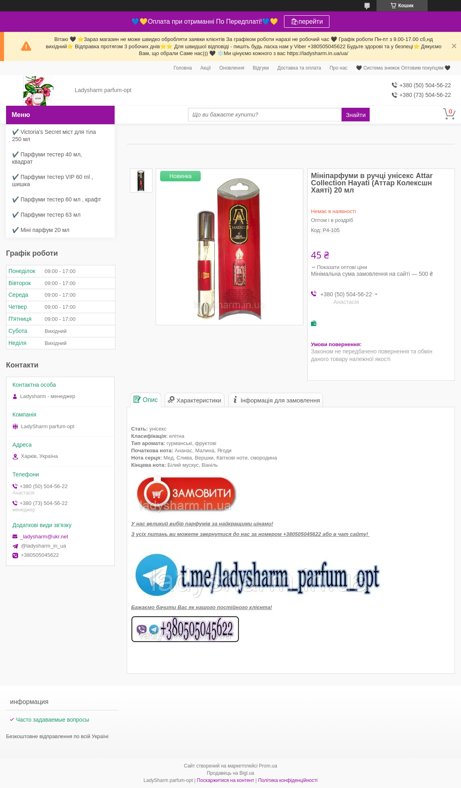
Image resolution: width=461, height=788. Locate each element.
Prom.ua (268, 766)
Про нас (338, 68)
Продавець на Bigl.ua (230, 773)
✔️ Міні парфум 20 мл (41, 230)
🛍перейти (306, 21)
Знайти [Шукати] (356, 114)
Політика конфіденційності (288, 780)
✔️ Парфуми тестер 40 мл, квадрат (47, 158)
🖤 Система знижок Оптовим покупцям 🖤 (403, 68)
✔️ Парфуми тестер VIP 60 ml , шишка (52, 180)
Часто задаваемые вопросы (52, 719)
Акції (205, 68)
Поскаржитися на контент (225, 780)
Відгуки (261, 68)
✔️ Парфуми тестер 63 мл (46, 214)
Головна (182, 68)
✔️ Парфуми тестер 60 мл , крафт (56, 199)
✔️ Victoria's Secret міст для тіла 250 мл (54, 135)
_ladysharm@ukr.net (44, 537)
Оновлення (231, 68)
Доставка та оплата (299, 68)
